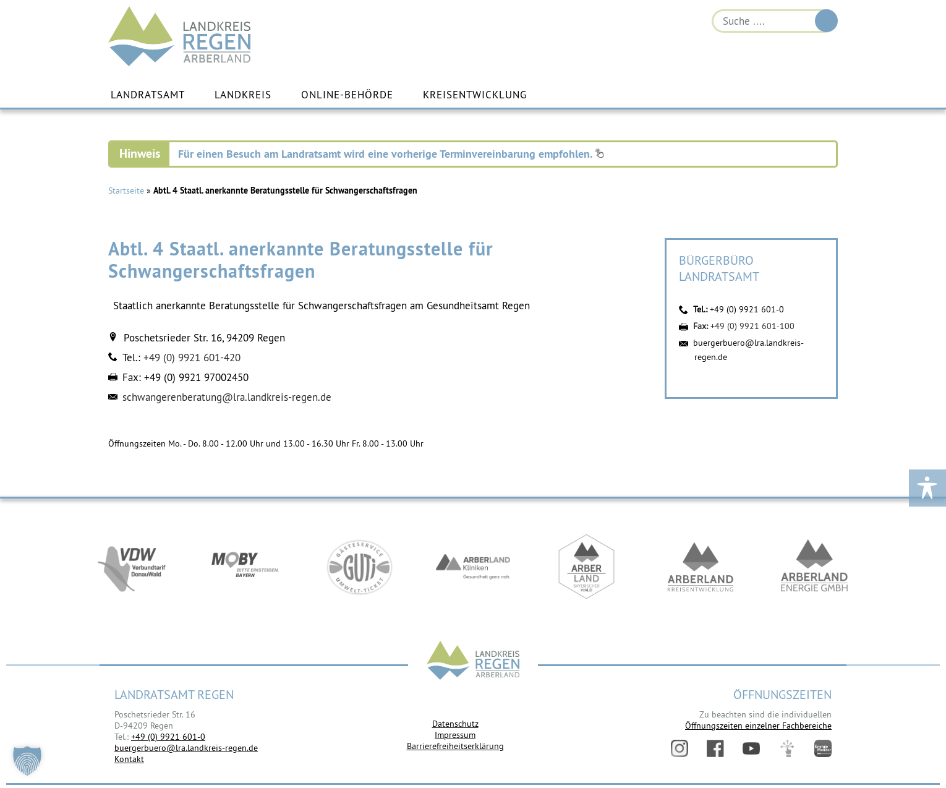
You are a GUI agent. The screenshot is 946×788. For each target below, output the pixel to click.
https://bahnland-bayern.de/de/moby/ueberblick (245, 566)
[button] (27, 761)
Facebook (715, 748)
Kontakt (129, 758)
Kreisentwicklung (475, 94)
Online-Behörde (347, 94)
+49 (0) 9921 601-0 (747, 309)
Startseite (126, 190)
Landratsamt (148, 94)
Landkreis (243, 94)
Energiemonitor (823, 748)
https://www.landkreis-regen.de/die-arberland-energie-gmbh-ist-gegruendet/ (814, 566)
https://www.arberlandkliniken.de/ (473, 566)
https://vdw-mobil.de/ (132, 566)
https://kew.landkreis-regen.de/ (700, 566)
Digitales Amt (787, 748)
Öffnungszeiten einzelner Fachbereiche (758, 725)
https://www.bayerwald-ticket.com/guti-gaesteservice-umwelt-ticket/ (359, 566)
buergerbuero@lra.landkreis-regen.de (186, 747)
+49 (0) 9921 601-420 (192, 357)
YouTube (751, 748)
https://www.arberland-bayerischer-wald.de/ (587, 566)
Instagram (679, 748)
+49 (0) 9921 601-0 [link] (168, 736)
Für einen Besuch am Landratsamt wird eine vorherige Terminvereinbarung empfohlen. (391, 154)
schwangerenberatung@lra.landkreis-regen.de (226, 397)
